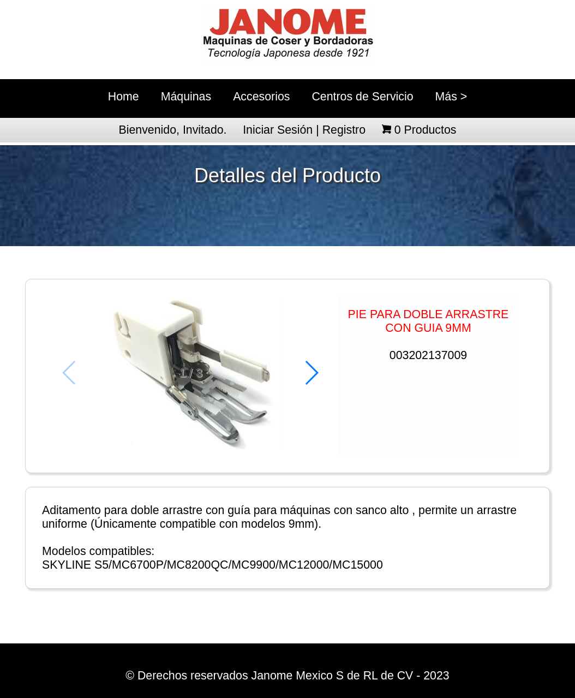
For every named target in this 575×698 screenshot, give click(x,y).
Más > (451, 96)
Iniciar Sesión (278, 129)
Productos (425, 129)
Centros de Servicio (362, 96)
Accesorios (261, 96)
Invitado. (205, 129)
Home (123, 96)
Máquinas (186, 96)
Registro (344, 129)
